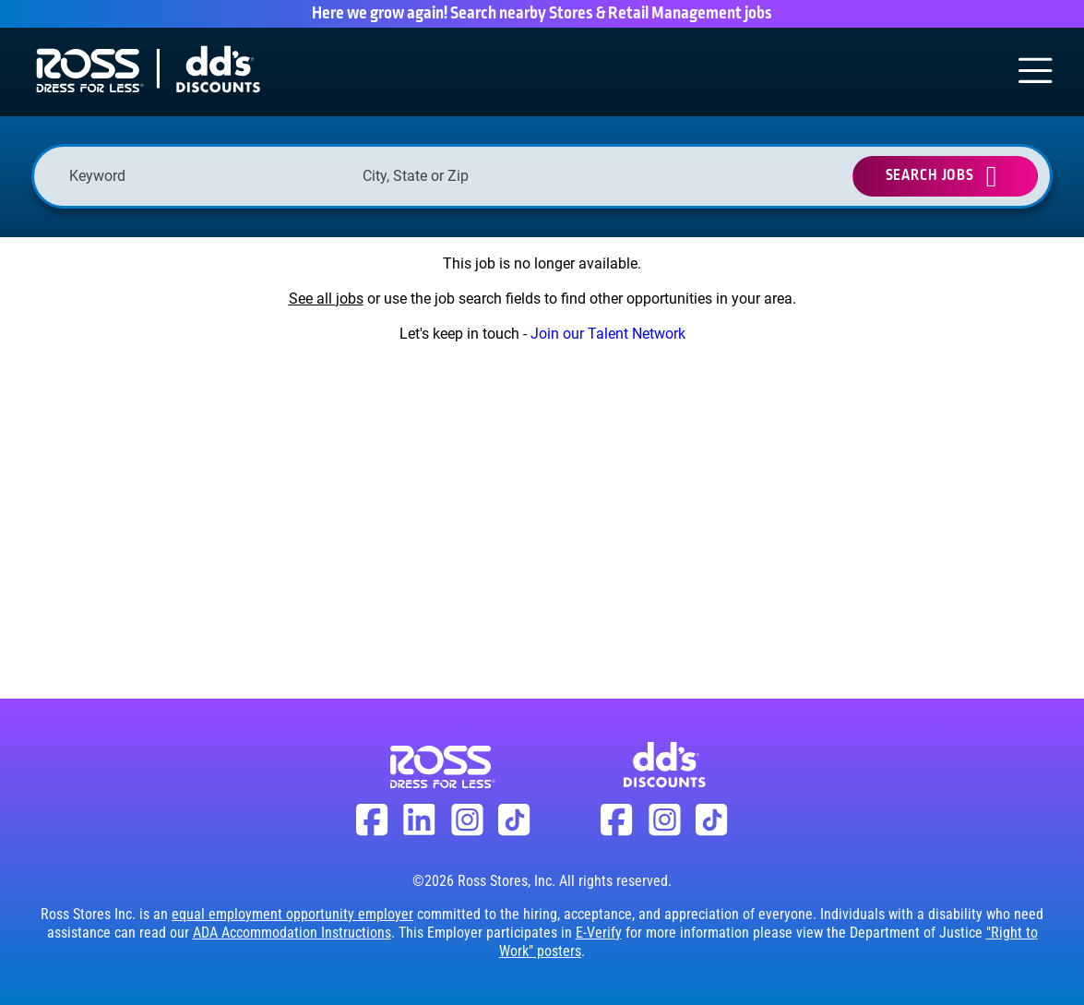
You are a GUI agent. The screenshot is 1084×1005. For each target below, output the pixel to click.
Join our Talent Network (607, 333)
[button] (623, 176)
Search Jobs (930, 176)
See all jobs (326, 298)
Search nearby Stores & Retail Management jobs (611, 14)
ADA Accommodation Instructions (292, 932)
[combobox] (500, 176)
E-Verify (599, 932)
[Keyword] (206, 176)
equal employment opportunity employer (292, 914)
